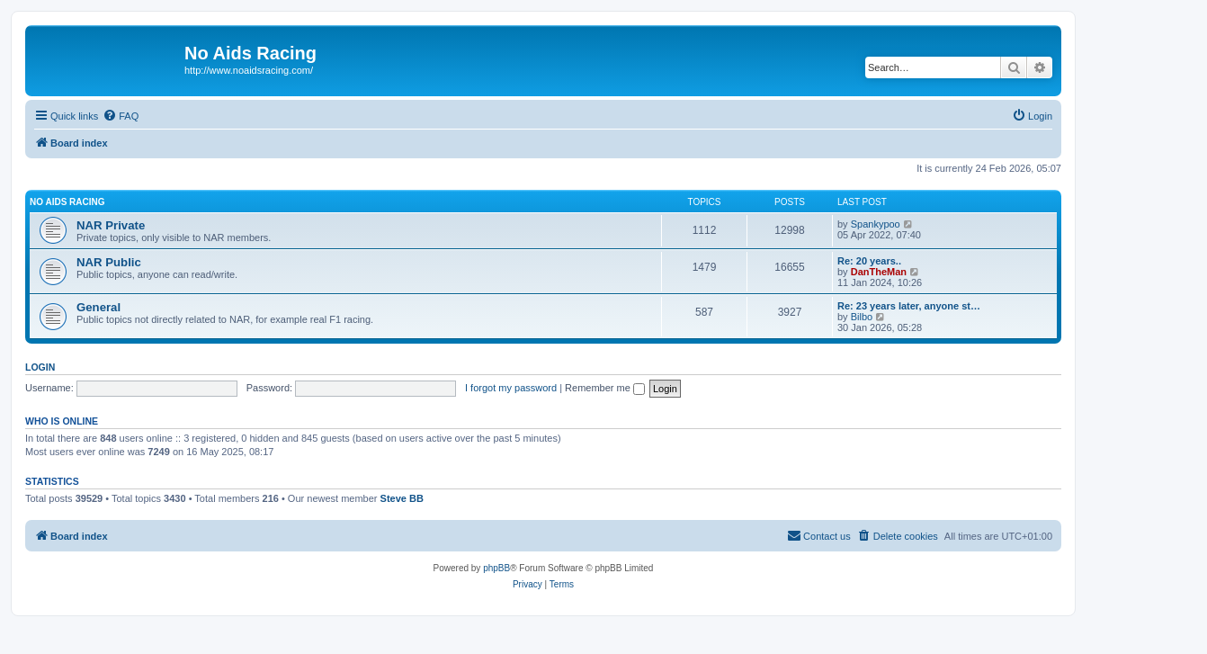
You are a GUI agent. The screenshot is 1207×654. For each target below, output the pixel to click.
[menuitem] (121, 116)
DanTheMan (879, 271)
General (98, 307)
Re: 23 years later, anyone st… (908, 305)
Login (40, 367)
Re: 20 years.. (869, 260)
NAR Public (108, 262)
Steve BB (402, 498)
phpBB (496, 568)
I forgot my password (511, 387)
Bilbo (861, 316)
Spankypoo (875, 224)
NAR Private (110, 225)
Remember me (605, 387)
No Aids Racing (67, 202)
